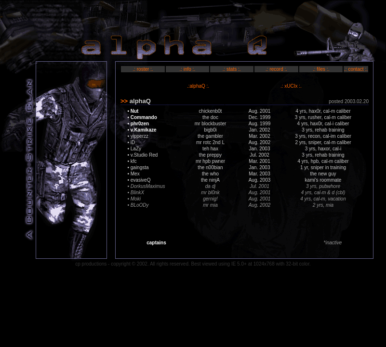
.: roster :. (143, 69)
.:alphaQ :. (198, 86)
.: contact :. (356, 69)
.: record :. (276, 69)
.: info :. (187, 69)
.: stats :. (232, 69)
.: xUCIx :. (291, 86)
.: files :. (321, 69)
